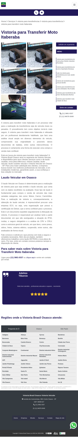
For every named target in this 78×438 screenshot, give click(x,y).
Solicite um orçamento (66, 45)
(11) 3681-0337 (17, 258)
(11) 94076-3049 (66, 117)
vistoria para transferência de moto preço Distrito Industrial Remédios (66, 62)
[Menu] (74, 4)
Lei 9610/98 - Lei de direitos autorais (56, 388)
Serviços (41, 418)
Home (16, 418)
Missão (32, 418)
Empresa (24, 418)
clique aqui (30, 258)
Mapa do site (60, 418)
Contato (49, 418)
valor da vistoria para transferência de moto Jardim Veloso (66, 77)
